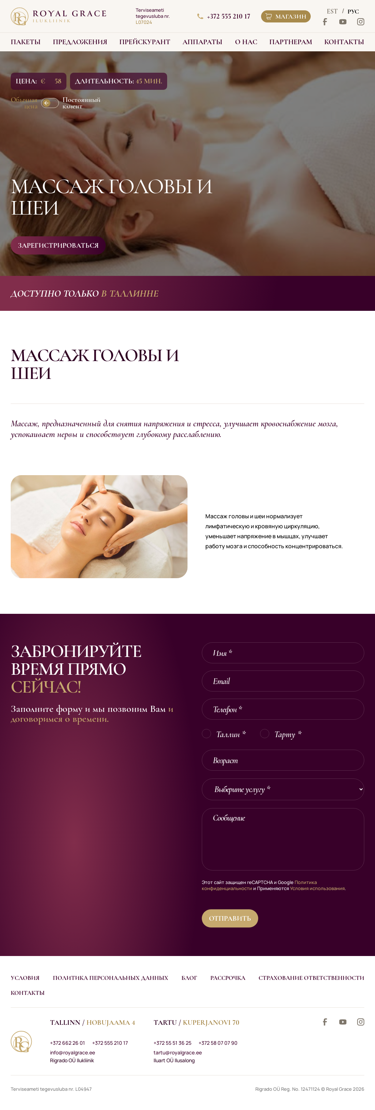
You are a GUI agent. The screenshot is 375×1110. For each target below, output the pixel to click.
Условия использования (317, 888)
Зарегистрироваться (58, 245)
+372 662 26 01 (67, 1042)
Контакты (28, 993)
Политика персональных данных (110, 978)
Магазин (285, 16)
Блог (189, 978)
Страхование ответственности (311, 978)
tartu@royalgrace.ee (178, 1052)
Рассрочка (227, 978)
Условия (25, 978)
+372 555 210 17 (223, 16)
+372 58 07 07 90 (218, 1042)
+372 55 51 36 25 (172, 1042)
